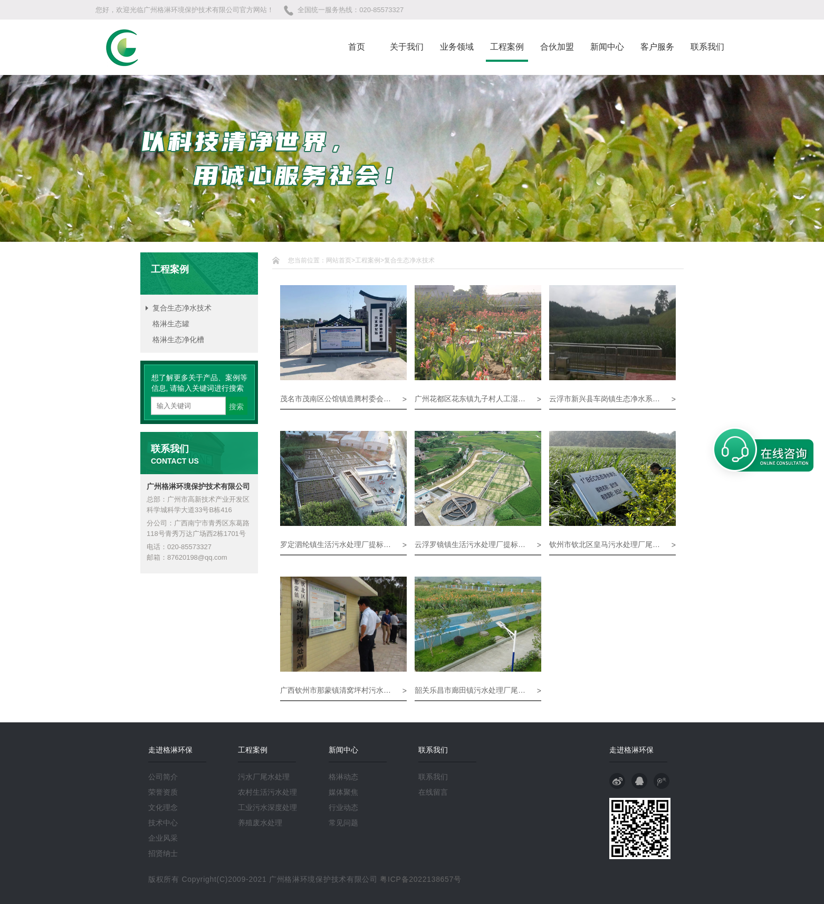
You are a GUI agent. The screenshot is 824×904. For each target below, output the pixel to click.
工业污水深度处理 (267, 807)
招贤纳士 (163, 853)
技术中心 (163, 822)
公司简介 (163, 776)
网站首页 (338, 260)
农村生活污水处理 (267, 792)
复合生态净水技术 (182, 308)
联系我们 (433, 776)
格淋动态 (343, 776)
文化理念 (163, 807)
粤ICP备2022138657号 (420, 879)
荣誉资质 (163, 792)
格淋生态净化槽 (178, 339)
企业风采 (163, 838)
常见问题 (343, 822)
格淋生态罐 (170, 323)
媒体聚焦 (343, 792)
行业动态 (343, 807)
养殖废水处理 (260, 822)
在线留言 (433, 792)
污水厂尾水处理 (264, 776)
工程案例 (367, 260)
